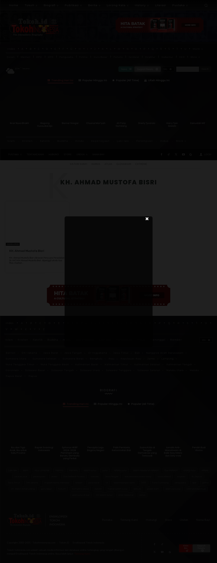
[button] (206, 5)
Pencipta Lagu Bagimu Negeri (95, 449)
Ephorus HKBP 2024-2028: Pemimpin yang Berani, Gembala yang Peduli (69, 453)
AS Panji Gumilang (121, 124)
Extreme (141, 164)
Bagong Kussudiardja (44, 124)
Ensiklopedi (13, 244)
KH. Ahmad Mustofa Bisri (26, 251)
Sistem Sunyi (78, 164)
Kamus (96, 164)
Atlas (108, 164)
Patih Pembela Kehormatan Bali (121, 449)
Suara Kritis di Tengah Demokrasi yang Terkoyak (147, 451)
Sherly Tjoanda (146, 123)
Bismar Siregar (70, 123)
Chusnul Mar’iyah (95, 123)
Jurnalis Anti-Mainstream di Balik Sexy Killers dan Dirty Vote (173, 451)
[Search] (205, 69)
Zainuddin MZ (197, 123)
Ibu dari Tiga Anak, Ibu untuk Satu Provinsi (18, 450)
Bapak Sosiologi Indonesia (44, 449)
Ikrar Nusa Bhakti (19, 123)
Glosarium (123, 164)
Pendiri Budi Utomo (199, 449)
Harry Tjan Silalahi (172, 124)
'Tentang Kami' (82, 553)
